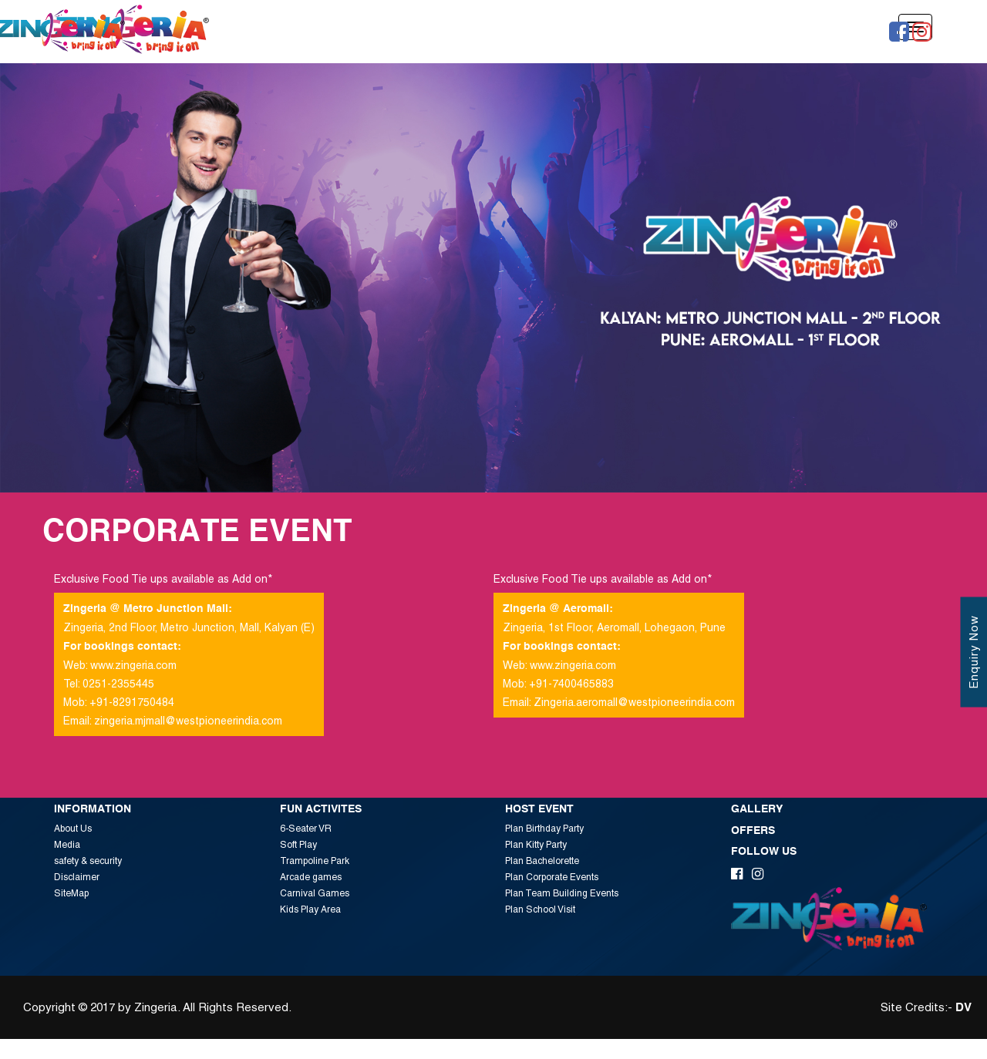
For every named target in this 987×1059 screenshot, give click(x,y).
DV (963, 1008)
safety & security (88, 861)
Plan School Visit (540, 909)
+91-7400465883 (571, 683)
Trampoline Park (314, 861)
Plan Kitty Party (536, 844)
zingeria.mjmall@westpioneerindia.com (188, 720)
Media (67, 844)
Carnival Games (314, 893)
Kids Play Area (310, 909)
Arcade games (311, 877)
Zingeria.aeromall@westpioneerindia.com (634, 702)
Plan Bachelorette (542, 861)
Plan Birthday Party (544, 828)
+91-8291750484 (131, 702)
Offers (753, 830)
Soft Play (298, 844)
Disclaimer (76, 877)
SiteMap (71, 893)
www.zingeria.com (133, 665)
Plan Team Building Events (561, 893)
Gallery (757, 809)
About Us (73, 828)
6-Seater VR (306, 828)
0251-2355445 (118, 683)
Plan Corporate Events (551, 877)
